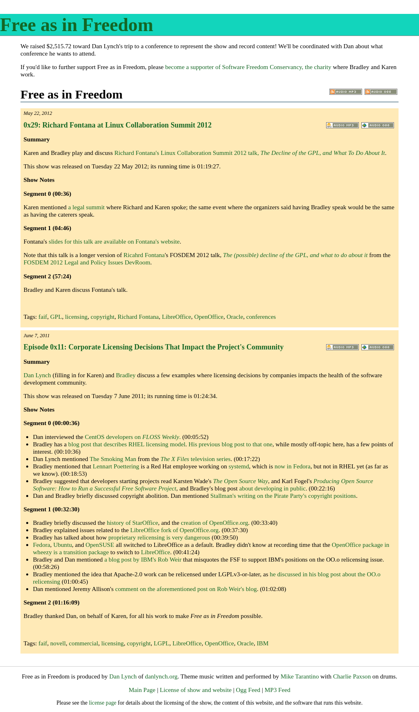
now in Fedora (293, 466)
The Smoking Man (113, 458)
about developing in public (272, 488)
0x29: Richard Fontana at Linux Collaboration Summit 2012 (118, 125)
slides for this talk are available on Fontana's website (114, 241)
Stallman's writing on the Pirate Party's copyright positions (283, 495)
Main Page (141, 689)
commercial (83, 643)
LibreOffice (176, 316)
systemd (239, 466)
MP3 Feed (278, 689)
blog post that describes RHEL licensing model (126, 444)
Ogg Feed (248, 689)
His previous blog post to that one (231, 444)
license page (102, 703)
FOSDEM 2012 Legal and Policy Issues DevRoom (87, 262)
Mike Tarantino (300, 676)
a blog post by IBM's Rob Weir (143, 559)
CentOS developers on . (132, 436)
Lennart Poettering (116, 466)
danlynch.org (161, 676)
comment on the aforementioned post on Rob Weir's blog (186, 588)
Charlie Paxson (352, 676)
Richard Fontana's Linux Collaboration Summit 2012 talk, (249, 152)
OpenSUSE (100, 544)
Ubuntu (62, 544)
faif (42, 316)
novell (58, 643)
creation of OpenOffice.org (214, 522)
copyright (102, 316)
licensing (76, 316)
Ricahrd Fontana (144, 254)
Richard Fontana (138, 316)
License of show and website (195, 689)
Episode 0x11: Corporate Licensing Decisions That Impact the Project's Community (154, 347)
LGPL (161, 643)
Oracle (235, 316)
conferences (261, 316)
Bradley (125, 375)
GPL (56, 316)
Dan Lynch (37, 375)
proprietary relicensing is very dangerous (159, 537)
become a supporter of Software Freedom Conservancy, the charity (248, 66)
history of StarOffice (132, 522)
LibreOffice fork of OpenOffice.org (174, 529)
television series (195, 458)
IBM (262, 643)
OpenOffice (208, 316)
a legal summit (86, 207)
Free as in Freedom (76, 24)
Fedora (41, 544)
